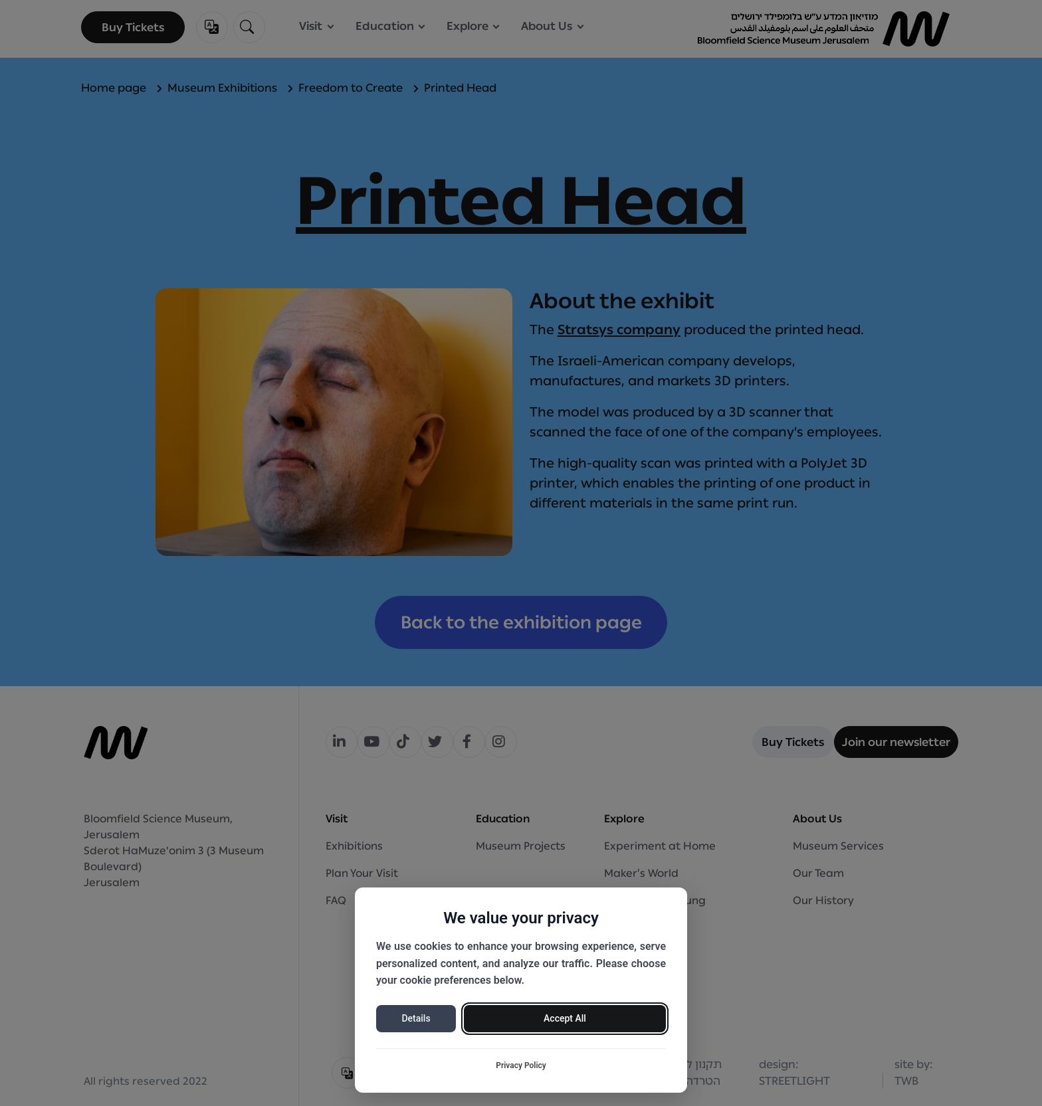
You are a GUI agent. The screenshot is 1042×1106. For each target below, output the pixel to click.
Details (415, 1018)
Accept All (565, 1018)
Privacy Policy (521, 1065)
